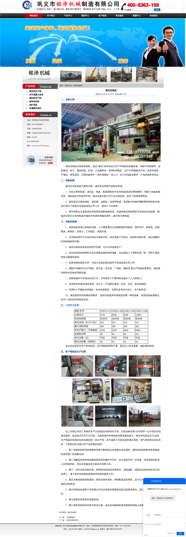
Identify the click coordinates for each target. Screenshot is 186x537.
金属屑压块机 (35, 108)
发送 (180, 534)
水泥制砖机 (70, 517)
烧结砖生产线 (35, 98)
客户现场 (102, 16)
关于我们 (51, 16)
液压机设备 (34, 101)
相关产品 (68, 85)
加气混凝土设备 (36, 95)
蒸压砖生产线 (35, 91)
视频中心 (137, 16)
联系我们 (154, 16)
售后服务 (119, 16)
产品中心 (68, 16)
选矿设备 (33, 105)
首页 (61, 85)
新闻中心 (85, 16)
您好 (148, 515)
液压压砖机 (78, 85)
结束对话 (170, 533)
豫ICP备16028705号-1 (115, 529)
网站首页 (34, 16)
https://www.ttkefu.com (173, 489)
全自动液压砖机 (72, 520)
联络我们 (157, 515)
